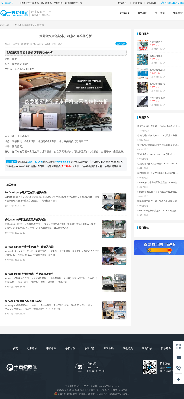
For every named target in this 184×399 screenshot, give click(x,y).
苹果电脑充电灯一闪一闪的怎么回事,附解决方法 (158, 201)
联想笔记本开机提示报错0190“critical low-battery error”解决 (158, 163)
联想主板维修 (156, 56)
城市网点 (9, 3)
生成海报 (121, 44)
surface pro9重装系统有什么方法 (23, 301)
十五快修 (16, 25)
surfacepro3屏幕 (157, 70)
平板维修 (51, 348)
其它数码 (109, 348)
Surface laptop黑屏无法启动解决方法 (25, 192)
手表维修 (89, 348)
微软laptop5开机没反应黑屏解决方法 (25, 219)
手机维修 (70, 348)
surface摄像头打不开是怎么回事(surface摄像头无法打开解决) (158, 192)
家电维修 (147, 348)
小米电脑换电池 (157, 98)
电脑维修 (32, 348)
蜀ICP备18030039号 (67, 394)
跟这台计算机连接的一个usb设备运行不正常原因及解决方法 (158, 126)
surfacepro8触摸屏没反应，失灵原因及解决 (29, 274)
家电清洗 (128, 348)
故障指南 (39, 25)
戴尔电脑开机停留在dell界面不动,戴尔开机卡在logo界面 (158, 173)
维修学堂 (28, 25)
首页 (15, 348)
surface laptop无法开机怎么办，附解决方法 (29, 246)
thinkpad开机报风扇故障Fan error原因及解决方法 (158, 210)
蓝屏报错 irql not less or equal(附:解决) (155, 154)
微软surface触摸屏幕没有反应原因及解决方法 (158, 145)
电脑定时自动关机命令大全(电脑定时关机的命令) (158, 135)
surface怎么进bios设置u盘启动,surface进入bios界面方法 (158, 182)
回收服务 (166, 348)
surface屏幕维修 (157, 84)
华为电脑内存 (156, 42)
